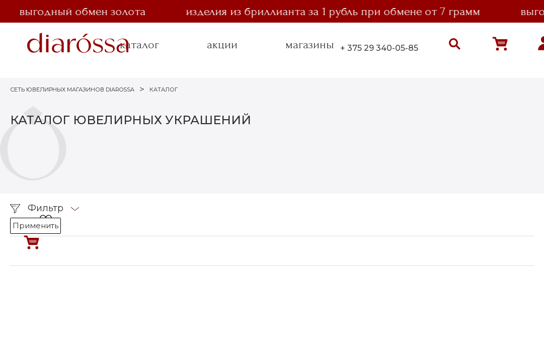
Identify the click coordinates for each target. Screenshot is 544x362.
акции (222, 44)
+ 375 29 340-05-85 (379, 48)
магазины (309, 44)
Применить (35, 225)
